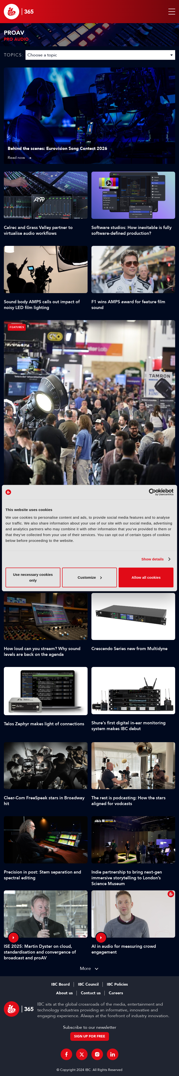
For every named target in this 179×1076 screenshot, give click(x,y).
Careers (116, 993)
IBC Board (60, 984)
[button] (170, 11)
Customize (90, 577)
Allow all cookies (146, 577)
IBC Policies (117, 984)
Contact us (91, 993)
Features (17, 327)
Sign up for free (89, 1036)
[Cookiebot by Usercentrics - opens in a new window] (152, 492)
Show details (152, 559)
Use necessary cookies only (33, 577)
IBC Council (88, 984)
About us (64, 993)
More (85, 968)
